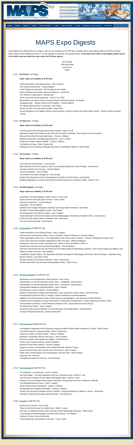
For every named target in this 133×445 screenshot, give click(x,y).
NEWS (17, 25)
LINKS (77, 25)
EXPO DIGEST (46, 25)
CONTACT (108, 25)
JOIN (56, 25)
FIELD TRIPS (66, 25)
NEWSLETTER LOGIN (92, 25)
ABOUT (26, 25)
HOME (9, 25)
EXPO (34, 25)
